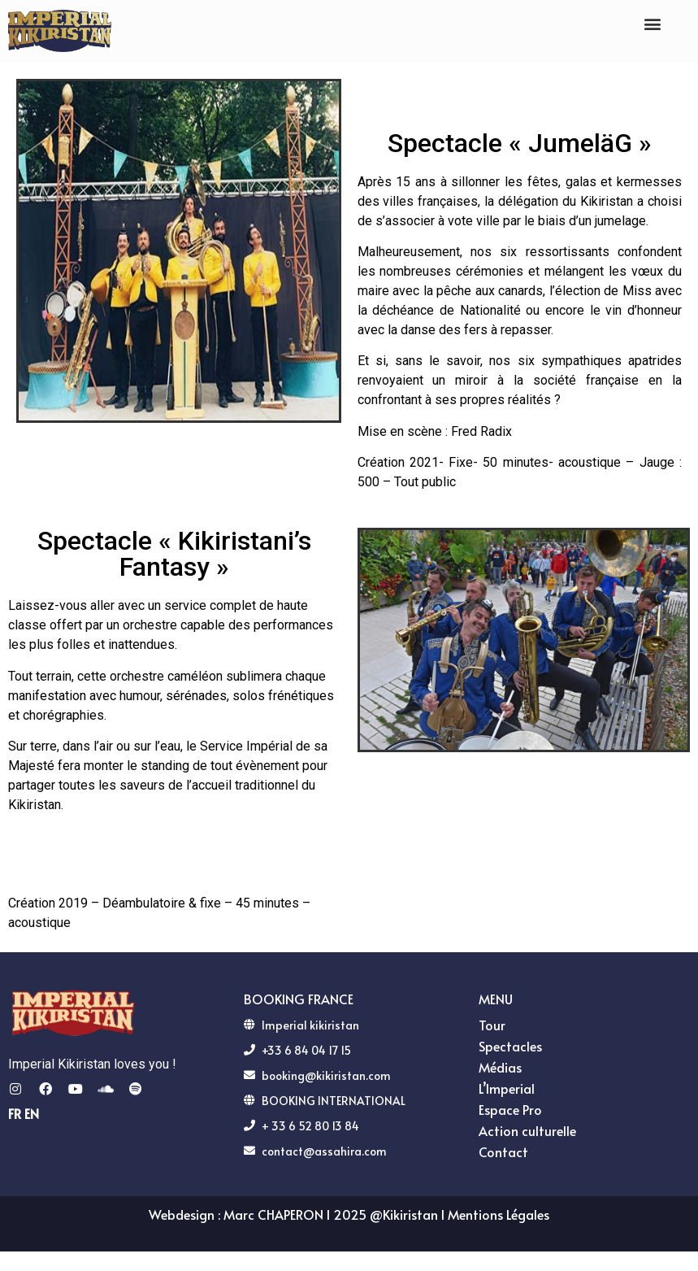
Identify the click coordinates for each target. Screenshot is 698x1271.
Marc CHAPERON (273, 1214)
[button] (652, 23)
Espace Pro (510, 1109)
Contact (503, 1151)
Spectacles (514, 1046)
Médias (504, 1067)
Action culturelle (531, 1130)
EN (31, 1113)
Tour (496, 1024)
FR (14, 1113)
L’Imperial (511, 1088)
